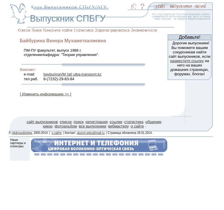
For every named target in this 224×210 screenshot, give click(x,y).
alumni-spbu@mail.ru (91, 132)
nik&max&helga (22, 132)
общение (153, 122)
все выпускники (92, 126)
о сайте (137, 126)
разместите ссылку (187, 61)
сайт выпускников (42, 122)
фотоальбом (66, 126)
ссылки (116, 122)
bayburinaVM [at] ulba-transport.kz (72, 74)
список (65, 122)
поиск (79, 122)
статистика (133, 122)
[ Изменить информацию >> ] (45, 94)
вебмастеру (118, 126)
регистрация (97, 122)
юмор (47, 126)
